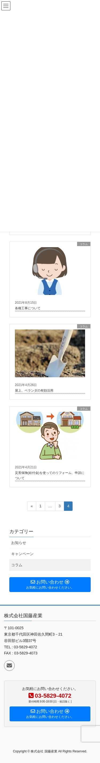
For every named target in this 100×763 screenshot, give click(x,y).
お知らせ (18, 543)
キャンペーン (22, 554)
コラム (16, 565)
